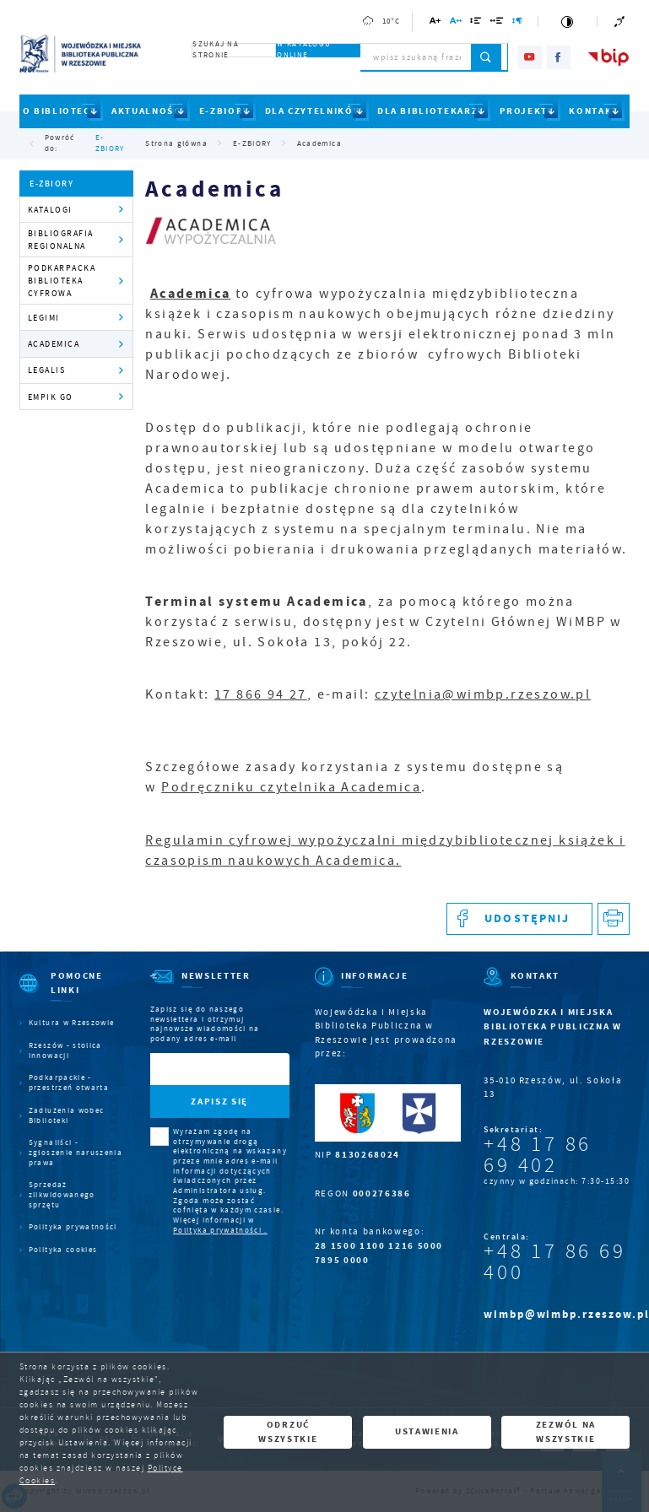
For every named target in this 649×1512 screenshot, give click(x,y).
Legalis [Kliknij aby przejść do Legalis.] (47, 369)
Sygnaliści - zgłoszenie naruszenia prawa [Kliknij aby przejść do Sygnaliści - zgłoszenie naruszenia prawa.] (75, 1152)
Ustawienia (427, 1431)
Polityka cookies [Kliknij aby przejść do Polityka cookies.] (63, 1250)
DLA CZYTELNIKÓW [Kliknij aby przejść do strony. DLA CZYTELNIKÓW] (314, 111)
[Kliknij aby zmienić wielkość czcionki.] (435, 23)
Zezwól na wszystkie (566, 1431)
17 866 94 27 (260, 694)
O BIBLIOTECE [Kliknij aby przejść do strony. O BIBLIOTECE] (60, 111)
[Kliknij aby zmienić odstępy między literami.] (456, 23)
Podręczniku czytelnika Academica (291, 787)
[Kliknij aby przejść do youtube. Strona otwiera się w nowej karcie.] (530, 57)
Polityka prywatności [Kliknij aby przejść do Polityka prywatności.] (73, 1227)
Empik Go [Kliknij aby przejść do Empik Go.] (50, 397)
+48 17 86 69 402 (538, 1155)
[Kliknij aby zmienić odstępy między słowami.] (497, 23)
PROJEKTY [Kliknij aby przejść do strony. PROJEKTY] (527, 111)
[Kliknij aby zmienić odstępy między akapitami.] (518, 23)
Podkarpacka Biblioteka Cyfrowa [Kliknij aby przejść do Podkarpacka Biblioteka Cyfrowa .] (62, 280)
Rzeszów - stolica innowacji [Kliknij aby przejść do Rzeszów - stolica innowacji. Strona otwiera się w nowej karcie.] (65, 1051)
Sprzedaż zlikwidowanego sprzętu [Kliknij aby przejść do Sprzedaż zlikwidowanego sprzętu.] (62, 1194)
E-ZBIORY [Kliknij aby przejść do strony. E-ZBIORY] (224, 111)
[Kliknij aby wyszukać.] (486, 57)
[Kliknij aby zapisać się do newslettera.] (219, 1101)
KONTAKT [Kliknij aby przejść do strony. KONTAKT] (594, 111)
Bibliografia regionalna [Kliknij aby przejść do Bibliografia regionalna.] (61, 239)
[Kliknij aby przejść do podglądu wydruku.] (614, 919)
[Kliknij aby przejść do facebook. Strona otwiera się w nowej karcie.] (559, 57)
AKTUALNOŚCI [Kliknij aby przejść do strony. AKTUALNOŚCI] (147, 111)
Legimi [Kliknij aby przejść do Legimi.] (44, 317)
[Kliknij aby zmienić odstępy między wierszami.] (476, 23)
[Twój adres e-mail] (200, 1069)
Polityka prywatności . (220, 1230)
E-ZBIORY (110, 143)
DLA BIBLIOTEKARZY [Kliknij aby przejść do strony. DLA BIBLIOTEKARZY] (430, 111)
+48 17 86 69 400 (554, 1262)
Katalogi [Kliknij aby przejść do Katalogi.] (50, 209)
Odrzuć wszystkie (287, 1431)
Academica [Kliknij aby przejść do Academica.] (54, 343)
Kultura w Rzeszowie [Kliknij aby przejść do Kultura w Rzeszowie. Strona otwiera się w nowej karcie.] (72, 1023)
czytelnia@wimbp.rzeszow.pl (483, 694)
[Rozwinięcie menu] (72, 993)
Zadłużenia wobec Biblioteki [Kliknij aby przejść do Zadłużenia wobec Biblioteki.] (67, 1116)
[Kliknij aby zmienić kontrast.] (567, 21)
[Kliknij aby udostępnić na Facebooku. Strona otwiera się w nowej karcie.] (519, 919)
